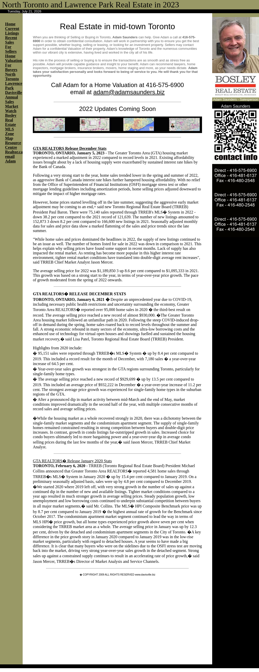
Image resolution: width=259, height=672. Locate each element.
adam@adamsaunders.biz (129, 92)
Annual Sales (11, 99)
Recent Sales (11, 40)
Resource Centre (13, 145)
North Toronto (12, 76)
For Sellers (11, 49)
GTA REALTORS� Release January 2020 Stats (72, 461)
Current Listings (12, 30)
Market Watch (11, 108)
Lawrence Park (13, 85)
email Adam (10, 158)
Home (10, 24)
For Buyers (11, 67)
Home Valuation (13, 58)
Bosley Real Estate (10, 120)
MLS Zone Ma (9, 133)
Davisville (13, 92)
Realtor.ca (14, 152)
